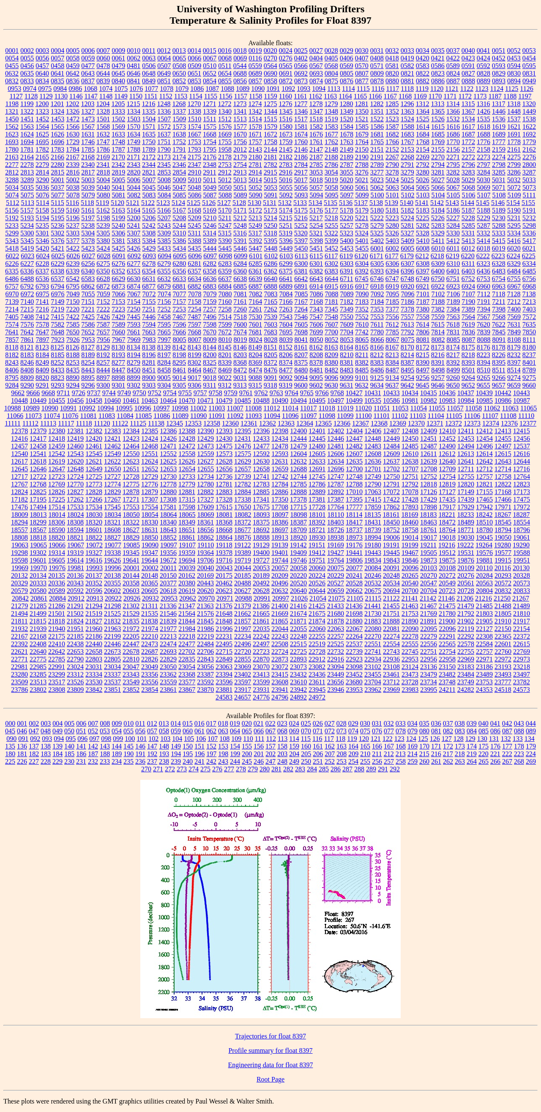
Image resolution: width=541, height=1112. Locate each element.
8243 (12, 362)
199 (235, 753)
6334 (529, 263)
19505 (428, 552)
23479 (428, 674)
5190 (514, 210)
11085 (143, 415)
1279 (331, 103)
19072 (94, 545)
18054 (150, 514)
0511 (224, 65)
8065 (362, 339)
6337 (42, 271)
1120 (436, 88)
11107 (490, 415)
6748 (407, 278)
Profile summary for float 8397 (270, 1050)
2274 (498, 157)
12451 (428, 438)
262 (448, 761)
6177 (392, 256)
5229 (483, 217)
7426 (103, 316)
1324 (57, 111)
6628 (103, 278)
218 (460, 753)
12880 (168, 491)
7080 (225, 294)
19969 (19, 567)
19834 (372, 560)
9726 (78, 392)
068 (282, 731)
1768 (422, 141)
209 (353, 753)
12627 (205, 461)
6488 (27, 278)
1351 (377, 111)
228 (46, 761)
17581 (168, 507)
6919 (392, 286)
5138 (376, 202)
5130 (254, 202)
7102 (438, 294)
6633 (179, 278)
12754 (447, 476)
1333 (118, 111)
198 (223, 753)
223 (519, 753)
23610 (298, 682)
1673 (285, 134)
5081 (119, 195)
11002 (198, 408)
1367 (468, 111)
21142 (428, 598)
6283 (225, 263)
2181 (270, 157)
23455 (372, 674)
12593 (279, 453)
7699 (316, 332)
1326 (72, 111)
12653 (168, 469)
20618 (168, 590)
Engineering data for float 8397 (270, 1064)
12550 (131, 453)
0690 (270, 73)
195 (188, 753)
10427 (354, 392)
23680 (354, 682)
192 (152, 753)
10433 (391, 392)
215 (424, 753)
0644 (103, 73)
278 (241, 769)
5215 (285, 217)
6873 (118, 286)
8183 (27, 354)
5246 (209, 225)
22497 (261, 644)
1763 (346, 141)
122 (388, 738)
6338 (57, 271)
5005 (118, 179)
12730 (168, 476)
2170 (118, 157)
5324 (362, 233)
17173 (521, 491)
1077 (151, 88)
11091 (216, 415)
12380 (56, 430)
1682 (392, 134)
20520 (298, 583)
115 (306, 738)
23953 (354, 689)
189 (117, 753)
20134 (38, 575)
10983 (447, 400)
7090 (362, 294)
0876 (346, 81)
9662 (18, 392)
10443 (521, 392)
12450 (410, 438)
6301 (316, 263)
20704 (428, 590)
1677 (331, 134)
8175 (468, 347)
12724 (75, 476)
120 (364, 738)
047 (34, 731)
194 (176, 753)
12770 (75, 484)
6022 (12, 256)
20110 (484, 567)
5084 (164, 195)
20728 (465, 590)
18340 (168, 522)
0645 (118, 73)
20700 (410, 590)
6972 (27, 294)
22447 (131, 644)
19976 (57, 567)
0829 (498, 73)
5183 (422, 210)
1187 (494, 96)
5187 (468, 210)
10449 (38, 400)
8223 (483, 354)
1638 (179, 134)
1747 (103, 141)
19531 (465, 552)
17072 (391, 491)
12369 (397, 423)
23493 (503, 674)
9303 (149, 385)
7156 (164, 301)
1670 (240, 134)
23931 (261, 689)
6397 (422, 271)
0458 (57, 65)
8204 (255, 354)
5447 (255, 248)
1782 (42, 149)
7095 (392, 294)
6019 (498, 248)
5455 (362, 248)
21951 (75, 628)
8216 (438, 354)
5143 (452, 202)
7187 (422, 301)
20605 (149, 590)
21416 (298, 605)
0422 (453, 58)
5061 (362, 187)
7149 (57, 301)
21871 (298, 621)
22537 (354, 644)
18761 (428, 529)
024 (294, 723)
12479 (298, 446)
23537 (112, 682)
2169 (103, 157)
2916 (285, 172)
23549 (131, 682)
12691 (317, 469)
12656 (224, 469)
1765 (377, 141)
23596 (224, 682)
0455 (12, 65)
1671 (255, 134)
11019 (345, 408)
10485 (242, 400)
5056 (301, 187)
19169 (335, 545)
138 (46, 746)
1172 (465, 96)
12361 (248, 423)
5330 (453, 233)
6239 (72, 263)
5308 (149, 233)
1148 (105, 96)
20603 (131, 590)
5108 (499, 195)
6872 (103, 286)
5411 (437, 240)
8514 (514, 370)
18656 (205, 529)
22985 (38, 666)
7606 (316, 324)
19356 (168, 552)
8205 (270, 354)
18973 (354, 537)
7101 (423, 294)
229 (57, 761)
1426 (483, 111)
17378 (298, 499)
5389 (209, 240)
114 (294, 738)
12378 (19, 430)
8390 (422, 362)
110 (248, 738)
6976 (58, 294)
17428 (410, 499)
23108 (391, 666)
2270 (438, 157)
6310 (453, 263)
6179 (407, 256)
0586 (438, 65)
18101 (317, 514)
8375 (301, 362)
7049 (73, 294)
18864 (224, 537)
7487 (194, 316)
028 (341, 723)
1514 (255, 119)
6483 (498, 271)
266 (495, 761)
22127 (484, 628)
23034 (112, 666)
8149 (255, 347)
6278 (149, 263)
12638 (410, 461)
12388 (186, 430)
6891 (301, 286)
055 (128, 731)
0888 (468, 81)
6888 (270, 286)
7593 (133, 324)
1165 (360, 96)
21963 (112, 628)
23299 (56, 674)
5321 (316, 233)
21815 (38, 621)
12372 (453, 423)
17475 (521, 499)
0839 (103, 81)
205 (306, 753)
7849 (514, 332)
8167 (392, 347)
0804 (331, 73)
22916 (335, 659)
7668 (194, 332)
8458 (164, 370)
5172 (255, 210)
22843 (205, 659)
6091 (119, 256)
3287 (529, 172)
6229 (57, 263)
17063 (372, 491)
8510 (483, 370)
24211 (447, 689)
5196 (72, 217)
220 (483, 753)
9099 (346, 377)
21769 (428, 613)
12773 (93, 484)
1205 (118, 103)
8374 (285, 362)
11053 (400, 408)
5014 (255, 179)
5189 (498, 210)
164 (353, 746)
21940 (56, 628)
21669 (279, 613)
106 (201, 738)
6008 (422, 248)
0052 (514, 50)
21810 (521, 613)
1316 (483, 103)
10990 (49, 408)
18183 (428, 514)
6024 (42, 256)
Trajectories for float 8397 (270, 1036)
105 (189, 738)
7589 (118, 324)
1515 (270, 119)
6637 (225, 278)
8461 (179, 370)
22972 (503, 659)
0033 (407, 50)
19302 (38, 552)
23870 (205, 689)
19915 (503, 560)
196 (199, 753)
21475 (447, 605)
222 (507, 753)
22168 (38, 636)
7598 (209, 324)
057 (152, 731)
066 (259, 731)
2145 (285, 149)
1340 (225, 111)
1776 (483, 141)
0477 (88, 65)
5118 (87, 202)
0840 (118, 81)
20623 (224, 590)
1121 (451, 88)
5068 (468, 187)
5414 (483, 240)
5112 (12, 202)
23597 (242, 682)
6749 (422, 278)
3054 (331, 172)
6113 (301, 256)
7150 (72, 301)
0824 (453, 73)
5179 (362, 210)
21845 (205, 621)
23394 (224, 674)
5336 (529, 233)
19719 (242, 560)
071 (318, 731)
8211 (361, 354)
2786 (331, 164)
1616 (453, 126)
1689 (498, 134)
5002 (72, 179)
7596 (179, 324)
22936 (391, 659)
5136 (345, 202)
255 (365, 761)
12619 (56, 461)
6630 (133, 278)
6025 (58, 256)
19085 (131, 545)
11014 (290, 408)
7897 (42, 339)
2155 (438, 149)
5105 (453, 195)
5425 (118, 248)
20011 (168, 567)
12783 (261, 484)
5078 (73, 195)
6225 (529, 256)
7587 (103, 324)
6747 (392, 278)
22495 (224, 644)
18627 (131, 529)
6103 (286, 256)
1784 (72, 149)
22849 (224, 659)
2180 (255, 157)
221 (495, 753)
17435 (447, 499)
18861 (186, 537)
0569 (346, 65)
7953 (88, 339)
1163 (330, 96)
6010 (438, 248)
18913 (279, 537)
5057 (316, 187)
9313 (240, 385)
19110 (205, 545)
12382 (93, 430)
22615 (521, 644)
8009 (210, 339)
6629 (118, 278)
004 (57, 723)
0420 (422, 58)
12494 (465, 446)
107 (213, 738)
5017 (301, 179)
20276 (465, 575)
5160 (72, 210)
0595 (529, 65)
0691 (285, 73)
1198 (12, 103)
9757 (200, 392)
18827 (112, 537)
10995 (124, 408)
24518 (503, 689)
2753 (225, 164)
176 (495, 746)
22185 (75, 636)
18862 (205, 537)
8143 (194, 347)
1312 (422, 103)
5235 (42, 225)
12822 (503, 484)
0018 (240, 50)
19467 (410, 552)
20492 (261, 583)
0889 (483, 81)
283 (300, 769)
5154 (513, 202)
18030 (94, 514)
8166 (377, 347)
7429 (118, 316)
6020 (514, 248)
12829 (112, 491)
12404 (354, 430)
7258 (225, 309)
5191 (529, 210)
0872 (285, 81)
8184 (42, 354)
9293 (57, 385)
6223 (498, 256)
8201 (225, 354)
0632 (12, 73)
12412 (484, 430)
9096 (331, 377)
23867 (186, 689)
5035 (27, 187)
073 (341, 731)
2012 (240, 149)
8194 (133, 354)
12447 (354, 438)
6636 (209, 278)
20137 (93, 575)
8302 (194, 362)
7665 (164, 332)
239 (176, 761)
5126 (209, 202)
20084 (372, 567)
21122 (391, 598)
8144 (209, 347)
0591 (468, 65)
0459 (72, 65)
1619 (498, 126)
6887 (255, 286)
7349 (346, 309)
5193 (27, 217)
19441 (354, 552)
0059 (88, 58)
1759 (285, 141)
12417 (38, 438)
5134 (315, 202)
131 (494, 738)
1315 (468, 103)
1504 (149, 119)
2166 (57, 157)
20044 (242, 567)
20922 (113, 598)
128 (459, 738)
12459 (56, 446)
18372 (242, 522)
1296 (407, 103)
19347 (149, 552)
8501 (468, 370)
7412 (42, 316)
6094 (164, 256)
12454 (484, 438)
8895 (88, 377)
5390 (225, 240)
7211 (498, 301)
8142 (179, 347)
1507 (164, 119)
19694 (186, 560)
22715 (224, 651)
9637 (392, 385)
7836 (468, 332)
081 (436, 731)
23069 (242, 666)
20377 (168, 583)
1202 (72, 103)
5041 (118, 187)
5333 (498, 233)
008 (105, 723)
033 (401, 723)
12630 (261, 461)
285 (324, 769)
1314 (452, 103)
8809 (27, 377)
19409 (298, 552)
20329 (19, 583)
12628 (224, 461)
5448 (270, 248)
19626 (112, 560)
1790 (164, 149)
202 (270, 753)
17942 (484, 507)
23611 (317, 682)
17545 (112, 507)
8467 (209, 370)
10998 (180, 408)
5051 (240, 187)
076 (377, 731)
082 (448, 731)
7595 (164, 324)
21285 (38, 605)
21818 (56, 621)
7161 (240, 301)
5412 (453, 240)
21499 (38, 613)
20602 (112, 590)
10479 (224, 400)
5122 (148, 202)
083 (460, 731)
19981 (75, 567)
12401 (317, 430)
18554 (521, 522)
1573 (179, 126)
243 (223, 761)
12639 (428, 461)
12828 (93, 491)
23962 (372, 689)
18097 (280, 514)
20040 (205, 567)
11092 (235, 415)
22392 (19, 644)
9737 (94, 392)
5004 (103, 179)
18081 (224, 514)
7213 (529, 301)
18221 (446, 514)
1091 (273, 88)
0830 (514, 73)
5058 (331, 187)
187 (93, 753)
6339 (72, 271)
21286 (56, 605)
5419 (27, 248)
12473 (205, 446)
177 (507, 746)
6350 (103, 271)
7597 (194, 324)
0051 (498, 50)
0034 (422, 50)
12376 (509, 423)
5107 (484, 195)
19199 (410, 545)
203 (282, 753)
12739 (242, 476)
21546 (168, 613)
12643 (503, 461)
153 (223, 746)
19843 (391, 560)
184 (57, 753)
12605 (317, 453)
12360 (230, 423)
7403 (529, 309)
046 (22, 731)
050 (69, 731)
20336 (56, 583)
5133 (300, 202)
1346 (301, 111)
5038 (72, 187)
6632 (164, 278)
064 (235, 731)
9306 (194, 385)
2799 (514, 164)
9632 (362, 385)
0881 (407, 81)
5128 (239, 202)
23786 (19, 689)
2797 (483, 164)
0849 (149, 81)
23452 (354, 674)
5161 (88, 210)
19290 (521, 545)
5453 (346, 248)
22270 (372, 636)
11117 (66, 423)
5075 (27, 195)
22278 (410, 636)
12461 (93, 446)
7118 (498, 294)
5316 (240, 233)
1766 (392, 141)
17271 (131, 499)
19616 (93, 560)
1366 (453, 111)
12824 (19, 491)
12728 (131, 476)
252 (330, 761)
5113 (27, 202)
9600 (301, 385)
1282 (376, 103)
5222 (377, 217)
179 (531, 746)
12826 (56, 491)
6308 (422, 263)
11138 (156, 423)
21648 (224, 613)
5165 (149, 210)
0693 (316, 73)
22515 (298, 644)
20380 (186, 583)
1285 (392, 103)
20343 (75, 583)
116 (317, 738)
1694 (27, 141)
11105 (454, 415)
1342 (255, 111)
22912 (317, 659)
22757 (484, 651)
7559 (438, 316)
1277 (300, 103)
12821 (484, 484)
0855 (225, 81)
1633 (118, 134)
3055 (346, 172)
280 (265, 769)
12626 (186, 461)
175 (483, 746)
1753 (194, 141)
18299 (38, 522)
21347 (186, 605)
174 (472, 746)
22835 (186, 659)
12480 (317, 446)
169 (412, 746)
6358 (209, 271)
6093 (149, 256)
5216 (301, 217)
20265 (410, 575)
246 (259, 761)
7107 (468, 294)
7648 (57, 332)
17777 (354, 507)
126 (435, 738)
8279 (133, 362)
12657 (242, 469)
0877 (362, 81)
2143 (255, 149)
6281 (194, 263)
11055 (437, 408)
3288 (12, 179)
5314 (209, 233)
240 (188, 761)
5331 (468, 233)
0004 (57, 50)
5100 (377, 195)
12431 (242, 438)
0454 (529, 58)
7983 (149, 339)
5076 (42, 195)
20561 (465, 583)
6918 (377, 286)
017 (211, 723)
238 (164, 761)
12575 (242, 453)
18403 (335, 522)
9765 (307, 392)
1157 (240, 96)
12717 (19, 476)
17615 (224, 507)
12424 (149, 438)
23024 (75, 666)
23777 (503, 682)
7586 (88, 324)
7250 (133, 309)
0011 (148, 50)
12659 (279, 469)
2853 (164, 172)
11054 (418, 408)
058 (164, 731)
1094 (318, 88)
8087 (468, 339)
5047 (179, 187)
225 (10, 761)
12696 (335, 469)
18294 (19, 522)
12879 (149, 491)
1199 (26, 103)
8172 (422, 347)
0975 (45, 88)
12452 (447, 438)
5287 (483, 225)
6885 (240, 286)
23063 (224, 666)
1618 (483, 126)
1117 (392, 88)
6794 (57, 286)
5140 (406, 202)
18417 (354, 522)
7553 (377, 316)
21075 (336, 598)
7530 (255, 316)
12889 (317, 491)
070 (306, 731)
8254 (88, 362)
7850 (529, 332)
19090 (150, 545)
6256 (88, 263)
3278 (392, 172)
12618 (38, 461)
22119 (465, 628)
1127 (15, 96)
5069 (483, 187)
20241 (354, 575)
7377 (392, 309)
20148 (149, 575)
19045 (484, 537)
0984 (60, 88)
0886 (438, 81)
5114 (42, 202)
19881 (484, 560)
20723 (447, 590)
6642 (301, 278)
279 (253, 769)
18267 (502, 514)
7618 (453, 324)
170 (424, 746)
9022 (225, 377)
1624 (27, 134)
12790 (372, 484)
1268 (179, 103)
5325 (377, 233)
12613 (465, 453)
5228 (468, 217)
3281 (438, 172)
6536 (42, 278)
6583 (88, 278)
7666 (179, 332)
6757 (12, 286)
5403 (392, 240)
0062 (133, 58)
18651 (186, 529)
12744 (298, 476)
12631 (279, 461)
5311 (194, 233)
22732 (335, 651)
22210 (149, 636)
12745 (317, 476)
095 (71, 738)
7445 (133, 316)
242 (211, 761)
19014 (410, 537)
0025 (301, 50)
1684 (422, 134)
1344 (270, 111)
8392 (453, 362)
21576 (205, 613)
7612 (392, 324)
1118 (407, 88)
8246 (27, 362)
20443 (205, 583)
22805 (112, 659)
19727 (261, 560)
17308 (168, 499)
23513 (38, 682)
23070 (261, 666)
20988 (243, 598)
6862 (88, 286)
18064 (168, 514)
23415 (279, 674)
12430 (224, 438)
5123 (163, 202)
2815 (57, 172)
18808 (19, 537)
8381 (346, 362)
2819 (118, 172)
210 (365, 753)
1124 (496, 88)
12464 (131, 446)
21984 (186, 628)
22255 (317, 636)
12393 (224, 430)
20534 (391, 583)
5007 (149, 179)
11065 (528, 408)
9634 (377, 385)
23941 (279, 689)
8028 (271, 339)
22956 (428, 659)
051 (81, 731)
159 (294, 746)
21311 (149, 605)
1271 (209, 103)
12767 (19, 484)
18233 (465, 514)
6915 (331, 286)
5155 (528, 202)
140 (69, 746)
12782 (242, 484)
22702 (186, 651)
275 (205, 769)
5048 (194, 187)
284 (312, 769)
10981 (410, 400)
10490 (279, 400)
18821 (75, 537)
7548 (331, 316)
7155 (149, 301)
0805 (346, 73)
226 (22, 761)
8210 (346, 354)
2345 (164, 164)
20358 (131, 583)
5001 (57, 179)
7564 (468, 316)
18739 (372, 529)
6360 (240, 271)
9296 (88, 385)
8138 (149, 347)
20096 (410, 567)
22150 (503, 628)
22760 (503, 651)
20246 (372, 575)
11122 (120, 423)
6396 (407, 271)
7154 (133, 301)
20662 (354, 590)
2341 (103, 164)
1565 (57, 126)
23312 (75, 674)
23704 (372, 682)
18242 (483, 514)
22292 (465, 636)
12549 (112, 453)
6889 (285, 286)
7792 (407, 332)
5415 (498, 240)
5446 (240, 248)
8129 (103, 347)
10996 (142, 408)
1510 (194, 119)
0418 (392, 58)
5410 (422, 240)
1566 (72, 126)
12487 (428, 446)
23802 (38, 689)
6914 (316, 286)
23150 (447, 666)
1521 (362, 119)
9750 (139, 392)
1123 (481, 88)
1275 (270, 103)
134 (530, 738)
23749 (465, 682)
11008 (253, 408)
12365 (323, 423)
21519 (93, 613)
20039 (186, 567)
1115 (363, 88)
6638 (240, 278)
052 (93, 731)
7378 (407, 309)
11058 (473, 408)
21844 (186, 621)
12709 (447, 469)
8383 (377, 362)
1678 (346, 134)
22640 (38, 651)
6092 (134, 256)
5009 (179, 179)
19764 (335, 560)
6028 (103, 256)
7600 (240, 324)
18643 (168, 529)
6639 (255, 278)
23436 (317, 674)
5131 (269, 202)
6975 (42, 294)
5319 (285, 233)
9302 (133, 385)
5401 (362, 240)
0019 (255, 50)
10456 (75, 400)
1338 (194, 111)
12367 (360, 423)
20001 (131, 567)
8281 (149, 362)
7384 (453, 309)
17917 (447, 507)
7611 (376, 324)
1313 (437, 103)
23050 (168, 666)
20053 (261, 567)
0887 (453, 81)
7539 (270, 316)
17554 (149, 507)
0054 (12, 58)
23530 (93, 682)
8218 (468, 354)
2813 (27, 172)
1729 (72, 141)
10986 (503, 400)
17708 (279, 507)
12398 (279, 430)
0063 (149, 58)
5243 (164, 225)
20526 (317, 583)
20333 (38, 583)
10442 (503, 392)
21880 (354, 621)
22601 (503, 644)
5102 (408, 195)
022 (270, 723)
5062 (377, 187)
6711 (346, 278)
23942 (298, 689)
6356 (179, 271)
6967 (514, 286)
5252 (301, 225)
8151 (270, 347)
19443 (372, 552)
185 (69, 753)
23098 (354, 666)
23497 (521, 674)
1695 (42, 141)
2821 (149, 172)
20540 (410, 583)
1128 (31, 96)
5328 (422, 233)
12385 (149, 430)
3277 (377, 172)
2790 (392, 164)
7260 (240, 309)
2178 (225, 157)
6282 (209, 263)
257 (389, 761)
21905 (484, 621)
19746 (298, 560)
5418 (12, 248)
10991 (68, 408)
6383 (331, 271)
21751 (391, 613)
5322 (331, 233)
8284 (164, 362)
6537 (57, 278)
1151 (150, 96)
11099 (345, 415)
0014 (194, 50)
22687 (149, 651)
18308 (75, 522)
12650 (112, 469)
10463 (149, 400)
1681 (377, 134)
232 (93, 761)
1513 (240, 119)
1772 (468, 141)
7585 (72, 324)
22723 (261, 651)
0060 (103, 58)
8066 (377, 339)
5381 (118, 240)
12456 (521, 438)
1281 (361, 103)
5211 (224, 217)
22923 (354, 659)
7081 (240, 294)
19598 (19, 560)
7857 (12, 339)
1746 (88, 141)
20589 (56, 590)
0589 (453, 65)
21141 (410, 598)
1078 (166, 88)
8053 (347, 339)
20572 (503, 583)
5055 (285, 187)
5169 (209, 210)
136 (22, 746)
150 (188, 746)
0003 (42, 50)
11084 (125, 415)
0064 (164, 58)
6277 (133, 263)
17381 (317, 499)
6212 (422, 256)
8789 (529, 370)
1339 (209, 111)
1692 (529, 134)
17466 (503, 499)
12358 (211, 423)
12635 (354, 461)
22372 (521, 636)
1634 (133, 134)
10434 (410, 392)
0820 (392, 73)
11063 (510, 408)
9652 (468, 385)
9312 (225, 385)
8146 (240, 347)
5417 (529, 240)
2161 (514, 149)
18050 (131, 514)
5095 (332, 195)
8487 (392, 370)
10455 (56, 400)
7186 (407, 301)
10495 (317, 400)
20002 (150, 567)
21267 (520, 598)
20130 (521, 567)
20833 (521, 590)
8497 (422, 370)
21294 (93, 605)
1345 (285, 111)
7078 (195, 294)
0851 (164, 81)
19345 (131, 552)
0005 (72, 50)
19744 (279, 560)
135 (10, 746)
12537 (521, 446)
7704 (346, 332)
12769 (56, 484)
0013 (179, 50)
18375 (261, 522)
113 (282, 738)
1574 (194, 126)
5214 (270, 217)
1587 (392, 126)
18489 (465, 522)
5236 (57, 225)
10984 (465, 400)
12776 (149, 484)
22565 (447, 644)
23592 (205, 682)
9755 (185, 392)
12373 (472, 423)
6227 (27, 263)
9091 (270, 377)
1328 (103, 111)
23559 (168, 682)
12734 (205, 476)
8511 (498, 370)
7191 (483, 301)
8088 (484, 339)
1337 (179, 111)
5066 (438, 187)
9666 (33, 392)
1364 (422, 111)
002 (34, 723)
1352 (392, 111)
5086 (195, 195)
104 (177, 738)
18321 (112, 522)
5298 (529, 225)
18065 (187, 514)
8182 (12, 354)
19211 (428, 545)
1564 (42, 126)
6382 (316, 271)
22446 (112, 644)
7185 (392, 301)
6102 (271, 256)
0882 (422, 81)
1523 (392, 119)
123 (399, 738)
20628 (261, 590)
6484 (514, 271)
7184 (377, 301)
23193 (503, 666)
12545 (93, 453)
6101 (255, 256)
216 (436, 753)
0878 (377, 81)
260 (424, 761)
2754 (240, 164)
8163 (331, 347)
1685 (438, 134)
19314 (56, 552)
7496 (209, 316)
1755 (225, 141)
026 (318, 723)
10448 (19, 400)
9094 (301, 377)
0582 (407, 65)
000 (10, 723)
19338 (112, 552)
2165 (42, 157)
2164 (27, 157)
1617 (468, 126)
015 (188, 723)
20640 (298, 590)
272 (170, 769)
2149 (346, 149)
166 (377, 746)
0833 (27, 81)
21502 (75, 613)
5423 (88, 248)
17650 (242, 507)
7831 (453, 332)
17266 (93, 499)
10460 (112, 400)
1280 (346, 103)
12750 (391, 476)
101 (142, 738)
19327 (93, 552)
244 (235, 761)
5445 (225, 248)
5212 (240, 217)
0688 (240, 73)
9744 (109, 392)
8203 (240, 354)
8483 (346, 370)
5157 (27, 210)
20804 (484, 590)
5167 (179, 210)
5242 (149, 225)
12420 (93, 438)
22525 (335, 644)
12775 (131, 484)
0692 (301, 73)
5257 (346, 225)
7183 (362, 301)
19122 (242, 545)
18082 (243, 514)
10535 (372, 400)
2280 (57, 164)
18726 (335, 529)
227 (34, 761)
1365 (438, 111)
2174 (179, 157)
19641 (131, 560)
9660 (529, 385)
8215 (422, 354)
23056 (205, 666)
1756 (240, 141)
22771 (19, 659)
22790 (75, 659)
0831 (529, 73)
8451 (149, 370)
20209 (279, 575)
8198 (179, 354)
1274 (255, 103)
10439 (484, 392)
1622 (529, 126)
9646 (438, 385)
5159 (57, 210)
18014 (57, 514)
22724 (279, 651)
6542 (72, 278)
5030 (483, 179)
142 (93, 746)
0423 (468, 58)
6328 (498, 263)
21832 (112, 621)
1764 (362, 141)
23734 (428, 682)
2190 (362, 157)
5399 (331, 240)
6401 (453, 271)
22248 (298, 636)
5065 (422, 187)
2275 (514, 157)
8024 (255, 339)
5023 (377, 179)
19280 (502, 545)
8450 (133, 370)
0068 (225, 58)
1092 (288, 88)
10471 (205, 400)
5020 (346, 179)
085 (483, 731)
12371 (434, 423)
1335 (149, 111)
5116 (72, 202)
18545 (503, 522)
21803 (484, 613)
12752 (428, 476)
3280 (422, 172)
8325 (209, 362)
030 (365, 723)
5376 (57, 240)
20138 (112, 575)
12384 (131, 430)
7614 (422, 324)
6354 (149, 271)
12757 (484, 476)
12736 (224, 476)
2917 (301, 172)
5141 (422, 202)
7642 (27, 332)
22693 (168, 651)
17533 (75, 507)
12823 (521, 484)
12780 (205, 484)
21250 (502, 598)
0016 (225, 50)
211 (377, 753)
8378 (316, 362)
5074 (12, 195)
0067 (209, 58)
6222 (483, 256)
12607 (354, 453)
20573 (521, 583)
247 (270, 761)
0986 (75, 88)
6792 (27, 286)
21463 (410, 605)
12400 (298, 430)
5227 (453, 217)
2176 (209, 157)
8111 (529, 339)
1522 (377, 119)
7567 (483, 316)
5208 (179, 217)
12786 (317, 484)
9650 (453, 385)
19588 (521, 552)
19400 (261, 552)
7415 (57, 316)
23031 (93, 666)
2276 (529, 157)
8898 (118, 377)
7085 (301, 294)
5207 (164, 217)
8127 (88, 347)
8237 (529, 354)
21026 (299, 598)
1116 (378, 88)
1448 (514, 111)
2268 (407, 157)
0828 (483, 73)
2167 (72, 157)
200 (247, 753)
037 (448, 723)
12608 (372, 453)
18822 (93, 537)
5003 (88, 179)
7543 (285, 316)
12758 (503, 476)
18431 (372, 522)
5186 (453, 210)
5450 (301, 248)
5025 (407, 179)
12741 (261, 476)
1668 (209, 134)
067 (270, 731)
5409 (407, 240)
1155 (210, 96)
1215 (133, 103)
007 (93, 723)
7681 (255, 332)
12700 (354, 469)
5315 (225, 233)
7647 (42, 332)
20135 (56, 575)
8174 (453, 347)
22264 (354, 636)
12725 (93, 476)
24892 (298, 697)
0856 (240, 81)
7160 (225, 301)
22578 (465, 644)
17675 (261, 507)
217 (448, 753)
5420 (42, 248)
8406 (12, 370)
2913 (240, 172)
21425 (317, 605)
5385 (164, 240)
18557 (19, 529)
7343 (316, 309)
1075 (121, 88)
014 (176, 723)
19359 (186, 552)
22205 (131, 636)
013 (164, 723)
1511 (209, 119)
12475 (224, 446)
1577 (240, 126)
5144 (467, 202)
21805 (503, 613)
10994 (105, 408)
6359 (225, 271)
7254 (194, 309)
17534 (93, 507)
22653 (75, 651)
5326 (392, 233)
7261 (255, 309)
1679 (362, 134)
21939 (38, 628)
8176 (483, 347)
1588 (407, 126)
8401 (529, 362)
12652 (149, 469)
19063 (19, 545)
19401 (279, 552)
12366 (341, 423)
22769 (521, 651)
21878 (335, 621)
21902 (465, 621)
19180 (372, 545)
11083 (106, 415)
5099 (362, 195)
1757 (255, 141)
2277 (12, 164)
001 (22, 723)
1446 (498, 111)
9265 (483, 377)
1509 (179, 119)
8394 (483, 362)
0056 (42, 58)
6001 (377, 248)
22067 (354, 628)
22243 (279, 636)
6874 (133, 286)
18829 (131, 537)
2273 (483, 157)
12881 (186, 491)
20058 (298, 567)
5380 (103, 240)
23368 (186, 674)
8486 (377, 370)
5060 (346, 187)
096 (82, 738)
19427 (335, 552)
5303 (72, 233)
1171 (449, 96)
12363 (286, 423)
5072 (514, 187)
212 (389, 753)
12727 (112, 476)
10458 (93, 400)
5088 (225, 195)
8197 (164, 354)
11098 (327, 415)
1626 (57, 134)
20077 (354, 567)
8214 (407, 354)
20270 (428, 575)
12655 (205, 469)
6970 (12, 294)
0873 (301, 81)
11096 (290, 415)
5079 (88, 195)
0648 (149, 73)
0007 (103, 50)
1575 (209, 126)
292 (395, 769)
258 (401, 761)
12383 (112, 430)
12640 (447, 461)
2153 (407, 149)
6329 (514, 263)
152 (211, 746)
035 (424, 723)
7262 (270, 309)
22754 (447, 651)
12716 (521, 469)
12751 (410, 476)
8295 (179, 362)
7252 (164, 309)
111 (260, 738)
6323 (483, 263)
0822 (422, 73)
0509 (194, 65)
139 (57, 746)
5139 (391, 202)
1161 (300, 96)
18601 (93, 529)
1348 (331, 111)
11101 (381, 415)
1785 (88, 149)
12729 (149, 476)
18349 (186, 522)
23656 (335, 682)
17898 (428, 507)
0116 (255, 58)
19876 (465, 560)
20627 (242, 590)
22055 (298, 628)
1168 (405, 96)
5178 (346, 210)
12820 (465, 484)
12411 (465, 430)
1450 (12, 119)
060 (188, 731)
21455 (391, 605)
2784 (301, 164)
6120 (361, 256)
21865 (279, 621)
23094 (335, 666)
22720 (242, 651)
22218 (186, 636)
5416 (514, 240)
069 (294, 731)
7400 (514, 309)
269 (531, 761)
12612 (447, 453)
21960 (93, 628)
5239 (103, 225)
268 (519, 761)
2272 (468, 157)
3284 (483, 172)
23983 (410, 689)
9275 (529, 377)
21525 (112, 613)
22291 (447, 636)
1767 (407, 141)
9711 (63, 392)
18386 (279, 522)
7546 (301, 316)
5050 (225, 187)
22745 (410, 651)
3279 (407, 172)
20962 (187, 598)
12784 (279, 484)
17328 (224, 499)
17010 (354, 491)
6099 (240, 256)
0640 (42, 73)
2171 (133, 157)
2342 (118, 164)
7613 (407, 324)
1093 (303, 88)
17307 (149, 499)
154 (235, 746)
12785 (298, 484)
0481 (133, 65)
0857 (255, 81)
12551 (149, 453)
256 (377, 761)
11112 (30, 423)
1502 (118, 119)
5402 (377, 240)
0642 (72, 73)
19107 (187, 545)
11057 (455, 408)
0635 (27, 73)
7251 (149, 309)
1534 (468, 119)
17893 (410, 507)
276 (217, 769)
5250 (270, 225)
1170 (435, 96)
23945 (317, 689)
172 (448, 746)
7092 (377, 294)
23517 (56, 682)
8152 (285, 347)
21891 (428, 621)
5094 (316, 195)
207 (330, 753)
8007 (195, 339)
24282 (465, 689)
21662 (242, 613)
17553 (131, 507)
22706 (205, 651)
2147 (316, 149)
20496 (279, 583)
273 (182, 769)
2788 (362, 164)
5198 (103, 217)
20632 (279, 590)
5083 (149, 195)
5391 (240, 240)
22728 (317, 651)
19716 (224, 560)
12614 (484, 453)
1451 (27, 119)
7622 (498, 324)
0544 (240, 65)
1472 (72, 119)
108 (224, 738)
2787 (346, 164)
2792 (422, 164)
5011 (209, 179)
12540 (19, 453)
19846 (410, 560)
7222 (103, 309)
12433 (261, 438)
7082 (255, 294)
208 (341, 753)
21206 (464, 598)
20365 (149, 583)
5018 (316, 179)
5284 (453, 225)
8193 (118, 354)
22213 (168, 636)
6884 (225, 286)
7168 (316, 301)
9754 (170, 392)
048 (46, 731)
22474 (168, 644)
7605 (301, 324)
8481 (316, 370)
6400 (438, 271)
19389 (242, 552)
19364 (205, 552)
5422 (72, 248)
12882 (205, 491)
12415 (521, 430)
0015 (209, 50)
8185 (57, 354)
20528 (354, 583)
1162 (315, 96)
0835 (57, 81)
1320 (529, 103)
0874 (316, 81)
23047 (131, 666)
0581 (392, 65)
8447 (118, 370)
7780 (377, 332)
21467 (428, 605)
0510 (209, 65)
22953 (410, 659)
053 (105, 731)
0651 (194, 73)
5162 (103, 210)
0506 (149, 65)
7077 (179, 294)
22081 (391, 628)
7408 (27, 316)
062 (211, 731)
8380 (331, 362)
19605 (56, 560)
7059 (103, 294)
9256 (422, 377)
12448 (372, 438)
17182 (19, 499)
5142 (437, 202)
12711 (465, 469)
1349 (346, 111)
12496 (484, 446)
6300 (301, 263)
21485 (484, 605)
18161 (391, 514)
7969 (134, 339)
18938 (335, 537)
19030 (465, 537)
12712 (484, 469)
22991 (56, 666)
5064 (407, 187)
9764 (291, 392)
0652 (209, 73)
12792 (410, 484)
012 (152, 723)
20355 (112, 583)
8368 (240, 362)
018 (223, 723)
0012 (164, 50)
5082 (134, 195)
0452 (498, 58)
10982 (428, 400)
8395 (498, 362)
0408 (377, 58)
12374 (490, 423)
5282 (422, 225)
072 (330, 731)
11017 (308, 408)
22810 (131, 659)
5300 (27, 233)
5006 (133, 179)
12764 (521, 476)
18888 (261, 537)
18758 (410, 529)
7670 (209, 332)
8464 (194, 370)
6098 (225, 256)
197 (211, 753)
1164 (345, 96)
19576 (484, 552)
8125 (57, 347)
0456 (27, 65)
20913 (94, 598)
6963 (498, 286)
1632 (103, 134)
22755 (465, 651)
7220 (72, 309)
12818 (428, 484)
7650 (72, 332)
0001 (12, 50)
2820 (133, 172)
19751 (317, 560)
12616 (521, 453)
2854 (179, 172)
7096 (408, 294)
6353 (133, 271)
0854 (209, 81)
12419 (75, 438)
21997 (242, 628)
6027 (88, 256)
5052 (255, 187)
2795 (453, 164)
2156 (453, 149)
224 (531, 753)
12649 (93, 469)
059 (176, 731)
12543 (75, 453)
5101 (392, 195)
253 (341, 761)
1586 (377, 126)
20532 (372, 583)
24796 (279, 697)
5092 (286, 195)
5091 (271, 195)
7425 (88, 316)
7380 (422, 309)
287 (347, 769)
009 (117, 723)
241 (199, 761)
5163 (118, 210)
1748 (118, 141)
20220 (298, 575)
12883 (224, 491)
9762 (261, 392)
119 (352, 738)
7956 (103, 339)
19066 (57, 545)
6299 (285, 263)
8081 (423, 339)
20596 (93, 590)
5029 (468, 179)
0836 (72, 81)
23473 (410, 674)
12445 (317, 438)
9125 (377, 377)
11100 (363, 415)
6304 (362, 263)
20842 (20, 598)
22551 (372, 644)
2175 (194, 157)
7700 (331, 332)
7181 (331, 301)
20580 (38, 590)
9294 (72, 385)
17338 (242, 499)
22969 (465, 659)
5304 (88, 233)
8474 (255, 370)
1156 (225, 96)
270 (146, 769)
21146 (446, 598)
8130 (118, 347)
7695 (285, 332)
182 (34, 753)
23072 (279, 666)
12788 (354, 484)
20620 (205, 590)
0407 (362, 58)
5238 (88, 225)
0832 (12, 81)
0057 (57, 58)
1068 (90, 88)
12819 (447, 484)
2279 (42, 164)
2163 (12, 157)
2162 (529, 149)
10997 (161, 408)
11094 (272, 415)
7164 (255, 301)
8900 (149, 377)
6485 (529, 271)
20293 (503, 575)
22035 (261, 628)
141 (81, 746)
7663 (149, 332)
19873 (428, 560)
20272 (447, 575)
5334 (514, 233)
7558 (422, 316)
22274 (391, 636)
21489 (521, 605)
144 (117, 746)
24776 (261, 697)
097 (94, 738)
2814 (42, 172)
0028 (331, 50)
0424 (483, 58)
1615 (438, 126)
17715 (298, 507)
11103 (418, 415)
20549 (447, 583)
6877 (149, 286)
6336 (27, 271)
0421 (438, 58)
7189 (453, 301)
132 (506, 738)
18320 (93, 522)
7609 (346, 324)
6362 (270, 271)
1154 (195, 96)
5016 (285, 179)
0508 (179, 65)
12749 (372, 476)
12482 (354, 446)
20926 (131, 598)
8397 (514, 362)
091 (23, 738)
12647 (56, 469)
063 (223, 731)
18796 (521, 529)
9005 (164, 377)
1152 (165, 96)
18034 (112, 514)
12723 (56, 476)
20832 (503, 590)
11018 (326, 408)
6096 (195, 256)
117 (329, 738)
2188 (331, 157)
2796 (468, 164)
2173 (164, 157)
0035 (438, 50)
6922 (438, 286)
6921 (422, 286)
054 (117, 731)
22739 (354, 651)
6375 (285, 271)
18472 (447, 522)
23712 (391, 682)
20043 (224, 567)
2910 (194, 172)
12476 (242, 446)
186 (81, 753)
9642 (407, 385)
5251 (285, 225)
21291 (75, 605)
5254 (316, 225)
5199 (118, 217)
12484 (391, 446)
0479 (118, 65)
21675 (317, 613)
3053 (316, 172)
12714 (503, 469)
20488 (242, 583)
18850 (149, 537)
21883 (372, 621)
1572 (164, 126)
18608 (112, 529)
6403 (468, 271)
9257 (438, 377)
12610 (410, 453)
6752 (468, 278)
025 (306, 723)
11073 (33, 415)
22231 (224, 636)
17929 (465, 507)
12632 (298, 461)
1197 (524, 96)
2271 (453, 157)
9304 (164, 385)
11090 (198, 415)
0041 (483, 50)
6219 (452, 256)
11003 (216, 408)
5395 (270, 240)
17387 (335, 499)
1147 (90, 96)
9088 (255, 377)
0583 (422, 65)
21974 (149, 628)
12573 (224, 453)
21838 (149, 621)
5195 (57, 217)
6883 (209, 286)
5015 (270, 179)
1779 (529, 141)
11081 (88, 415)
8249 (42, 362)
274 (194, 769)
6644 (331, 278)
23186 (484, 666)
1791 (179, 149)
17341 (261, 499)
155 (247, 746)
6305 (377, 263)
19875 (447, 560)
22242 (261, 636)
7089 (347, 294)
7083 (271, 294)
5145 (482, 202)
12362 (267, 423)
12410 (447, 430)
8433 (57, 370)
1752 (179, 141)
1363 (407, 111)
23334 (93, 674)
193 (164, 753)
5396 (285, 240)
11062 (492, 408)
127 (447, 738)
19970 (38, 567)
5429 (149, 248)
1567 (88, 126)
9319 (285, 385)
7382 (438, 309)
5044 (133, 187)
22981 (19, 666)
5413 (468, 240)
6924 (468, 286)
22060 (317, 628)
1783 (57, 149)
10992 (87, 408)
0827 (468, 73)
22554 (391, 644)
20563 (484, 583)
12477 (261, 446)
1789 (149, 149)
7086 (316, 294)
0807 (362, 73)
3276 (362, 172)
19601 (38, 560)
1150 (135, 96)
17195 (38, 499)
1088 (227, 88)
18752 (391, 529)
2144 (270, 149)
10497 (335, 400)
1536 (498, 119)
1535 (483, 119)
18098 (298, 514)
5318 (270, 233)
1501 (103, 119)
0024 (285, 50)
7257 (209, 309)
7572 (529, 316)
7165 (270, 301)
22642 (56, 651)
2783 (285, 164)
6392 (362, 271)
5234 (27, 225)
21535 (149, 613)
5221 (362, 217)
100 (130, 738)
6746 (377, 278)
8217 (453, 354)
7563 (453, 316)
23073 (298, 666)
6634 (194, 278)
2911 (209, 172)
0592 (483, 65)
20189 (261, 575)
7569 (514, 316)
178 (519, 746)
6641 (285, 278)
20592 (75, 590)
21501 (56, 613)
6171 (376, 256)
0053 (529, 50)
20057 (279, 567)
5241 (133, 225)
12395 (242, 430)
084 (472, 731)
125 (423, 738)
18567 (38, 529)
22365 (503, 636)
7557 (407, 316)
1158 (255, 96)
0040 (468, 50)
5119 (102, 202)
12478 (279, 446)
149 (176, 746)
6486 (12, 278)
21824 (75, 621)
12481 (335, 446)
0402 (301, 58)
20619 (186, 590)
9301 (118, 385)
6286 (270, 263)
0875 (331, 81)
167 (389, 746)
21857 (242, 621)
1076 (136, 88)
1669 (225, 134)
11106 (472, 415)
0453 (514, 58)
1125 (511, 88)
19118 (224, 545)
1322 (27, 111)
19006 (391, 537)
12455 (503, 438)
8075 (408, 339)
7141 (42, 301)
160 (306, 746)
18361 (205, 522)
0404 (316, 58)
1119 (422, 88)
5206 (149, 217)
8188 (72, 354)
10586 (391, 400)
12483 (372, 446)
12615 (503, 453)
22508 (279, 644)
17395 (354, 499)
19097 (168, 545)
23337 (112, 674)
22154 (521, 628)
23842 (93, 689)
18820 (56, 537)
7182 (346, 301)
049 (57, 731)
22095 (428, 628)
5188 (483, 210)
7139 (12, 301)
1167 (390, 96)
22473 (149, 644)
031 (377, 723)
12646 (38, 469)
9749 (124, 392)
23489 (484, 674)
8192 (103, 354)
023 (282, 723)
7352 (362, 309)
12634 (335, 461)
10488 (261, 400)
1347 (316, 111)
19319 (75, 552)
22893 (298, 659)
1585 (362, 126)
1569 (118, 126)
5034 (12, 187)
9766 (322, 392)
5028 (453, 179)
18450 (391, 522)
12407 (391, 430)
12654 (186, 469)
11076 (70, 415)
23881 (224, 689)
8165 (362, 347)
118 (340, 738)
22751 (428, 651)
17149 (465, 491)
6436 (483, 271)
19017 (428, 537)
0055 (27, 58)
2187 (316, 157)
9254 (407, 377)
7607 (331, 324)
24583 (224, 697)
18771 (465, 529)
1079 (182, 88)
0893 (498, 81)
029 (353, 723)
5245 (194, 225)
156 (259, 746)
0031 (377, 50)
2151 (377, 149)
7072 (149, 294)
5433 (164, 248)
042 (507, 723)
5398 (316, 240)
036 (436, 723)
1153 (180, 96)
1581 (301, 126)
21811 (19, 621)
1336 (164, 111)
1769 (438, 141)
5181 (392, 210)
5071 (498, 187)
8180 (529, 347)
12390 (205, 430)
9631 (346, 385)
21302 (131, 605)
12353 (193, 423)
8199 (194, 354)
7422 (72, 316)
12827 (75, 491)
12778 (168, 484)
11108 (508, 415)
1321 (12, 111)
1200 (42, 103)
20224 (317, 575)
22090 (410, 628)
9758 (215, 392)
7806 (422, 332)
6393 (377, 271)
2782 (270, 164)
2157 (468, 149)
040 (483, 723)
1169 (419, 96)
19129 (261, 545)
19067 (75, 545)
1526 (438, 119)
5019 (331, 179)
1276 (285, 103)
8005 (179, 339)
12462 (112, 446)
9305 (179, 385)
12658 (261, 469)
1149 (120, 96)
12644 (521, 461)
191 (140, 753)
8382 (362, 362)
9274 (514, 377)
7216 (42, 309)
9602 (316, 385)
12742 (279, 476)
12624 (149, 461)
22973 (521, 659)
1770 (453, 141)
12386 (168, 430)
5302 (57, 233)
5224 (407, 217)
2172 (149, 157)
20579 (19, 590)
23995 (428, 689)
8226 (498, 354)
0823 (438, 73)
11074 (52, 415)
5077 (58, 195)
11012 (271, 408)
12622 (112, 461)
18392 (317, 522)
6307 (407, 263)
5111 (529, 195)
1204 (102, 103)
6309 (438, 263)
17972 (521, 507)
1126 (526, 88)
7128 (513, 294)
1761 (316, 141)
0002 (27, 50)
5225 (422, 217)
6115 (316, 256)
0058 (72, 58)
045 (10, 731)
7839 (483, 332)
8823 (57, 377)
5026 (422, 179)
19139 (279, 545)
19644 (149, 560)
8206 (285, 354)
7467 (179, 316)
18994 (372, 537)
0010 (133, 50)
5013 (240, 179)
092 (35, 738)
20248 (391, 575)
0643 (88, 73)
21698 (354, 613)
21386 (261, 605)
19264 (483, 545)
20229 (335, 575)
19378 (224, 552)
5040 (103, 187)
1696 (57, 141)
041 (495, 723)
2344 (149, 164)
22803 (93, 659)
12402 (335, 430)
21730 (372, 613)
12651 (131, 469)
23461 (391, 674)
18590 (56, 529)
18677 (242, 529)
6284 (240, 263)
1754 (209, 141)
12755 (465, 476)
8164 (346, 347)
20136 (75, 575)
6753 (483, 278)
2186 (301, 157)
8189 (88, 354)
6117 (331, 256)
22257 (335, 636)
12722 (38, 476)
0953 (14, 88)
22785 (56, 659)
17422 (391, 499)
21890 (410, 621)
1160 (285, 96)
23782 (521, 682)
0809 (377, 73)
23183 (465, 666)
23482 (447, 674)
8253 (72, 362)
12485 (410, 446)
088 (519, 731)
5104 (438, 195)
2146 (301, 149)
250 (306, 761)
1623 (12, 134)
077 (389, 731)
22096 (447, 628)
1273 (239, 103)
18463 (428, 522)
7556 (392, 316)
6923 (453, 286)
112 (271, 738)
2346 (179, 164)
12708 (428, 469)
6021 (529, 248)
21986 (205, 628)
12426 (168, 438)
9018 (209, 377)
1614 (422, 126)
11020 (363, 408)
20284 (484, 575)
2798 (498, 164)
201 (259, 753)
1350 (362, 111)
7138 (529, 294)
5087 (210, 195)
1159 (270, 96)
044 (531, 723)
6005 (407, 248)
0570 (362, 65)
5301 (42, 233)
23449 (335, 674)
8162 (316, 347)
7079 (210, 294)
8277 (118, 362)
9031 (240, 377)
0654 (225, 73)
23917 (242, 689)
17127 (447, 491)
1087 (212, 88)
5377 (72, 240)
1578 (255, 126)
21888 (391, 621)
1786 (103, 149)
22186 (93, 636)
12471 (168, 446)
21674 (298, 613)
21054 (317, 598)
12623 (131, 461)
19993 (94, 567)
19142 (298, 545)
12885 (261, 491)
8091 (499, 339)
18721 (317, 529)
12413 (503, 430)
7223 (118, 309)
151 (199, 746)
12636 (372, 461)
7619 (468, 324)
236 (140, 761)
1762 (331, 141)
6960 (483, 286)
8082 (438, 339)
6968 (529, 286)
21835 (131, 621)
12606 (335, 453)
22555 (410, 644)
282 (288, 769)
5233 (12, 225)
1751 (164, 141)
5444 (209, 248)
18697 (279, 529)
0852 (179, 81)
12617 (19, 461)
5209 (194, 217)
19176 (354, 545)
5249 (255, 225)
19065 (38, 545)
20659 (335, 590)
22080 (372, 628)
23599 (261, 682)
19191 (391, 545)
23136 (428, 666)
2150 (362, 149)
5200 (133, 217)
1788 (133, 149)
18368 (224, 522)
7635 (529, 324)
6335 (12, 271)
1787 (118, 149)
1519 (331, 119)
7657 (103, 332)
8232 (514, 354)
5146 (498, 202)
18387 (298, 522)
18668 (224, 529)
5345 (27, 240)
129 (470, 738)
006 (81, 723)
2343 (133, 164)
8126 (72, 347)
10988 (12, 408)
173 (460, 746)
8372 (270, 362)
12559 (205, 453)
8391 (438, 362)
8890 (72, 377)
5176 (316, 210)
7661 (133, 332)
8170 (407, 347)
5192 (12, 217)
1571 (149, 126)
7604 (285, 324)
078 (401, 731)
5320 (301, 233)
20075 (335, 567)
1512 (225, 119)
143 (105, 746)
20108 (447, 567)
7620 (483, 324)
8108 (514, 339)
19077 (112, 545)
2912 (225, 172)
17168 (503, 491)
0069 (240, 58)
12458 (38, 446)
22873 (279, 659)
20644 (317, 590)
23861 (168, 689)
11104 (436, 415)
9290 (27, 385)
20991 (262, 598)
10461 (131, 400)
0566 (301, 65)
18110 (336, 514)
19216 (446, 545)
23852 (131, 689)
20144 (131, 575)
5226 (438, 217)
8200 (209, 354)
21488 (503, 605)
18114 (354, 514)
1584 (346, 126)
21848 (224, 621)
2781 (255, 164)
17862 (391, 507)
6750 (438, 278)
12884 (242, 491)
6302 (331, 263)
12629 (242, 461)
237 (152, 761)
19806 (354, 560)
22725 (298, 651)
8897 (103, 377)
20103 (428, 567)
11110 (526, 415)
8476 (270, 370)
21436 (354, 605)
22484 (205, 644)
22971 (484, 659)
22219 (205, 636)
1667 (194, 134)
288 (359, 769)
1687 (468, 134)
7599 (225, 324)
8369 (255, 362)
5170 (225, 210)
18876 (242, 537)
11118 (84, 423)
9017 (194, 377)
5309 (164, 233)
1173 (479, 96)
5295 (514, 225)
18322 (131, 522)
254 (353, 761)
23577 (186, 682)
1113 (333, 88)
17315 (186, 499)
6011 (452, 248)
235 (128, 761)
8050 (316, 339)
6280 (179, 263)
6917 (362, 286)
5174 (285, 210)
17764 (335, 507)
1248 (163, 103)
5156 (12, 210)
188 (105, 753)
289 (371, 769)
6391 (346, 271)
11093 (253, 415)
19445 (391, 552)
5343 (12, 240)
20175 (224, 575)
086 (495, 731)
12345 (174, 423)
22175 (56, 636)
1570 (133, 126)
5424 (103, 248)
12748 (354, 476)
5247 (225, 225)
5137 (361, 202)
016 (199, 723)
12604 (298, 453)
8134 (133, 347)
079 (412, 731)
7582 (57, 324)
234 (117, 761)
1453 (57, 119)
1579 (270, 126)
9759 (231, 392)
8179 (514, 347)
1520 (346, 119)
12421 (112, 438)
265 (483, 761)
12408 (410, 430)
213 (401, 753)
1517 (301, 119)
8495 (407, 370)
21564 (186, 613)
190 (128, 753)
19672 (168, 560)
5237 (72, 225)
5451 (316, 248)
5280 (392, 225)
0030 (362, 50)
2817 (88, 172)
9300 (103, 385)
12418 (56, 438)
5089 (240, 195)
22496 (242, 644)
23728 (410, 682)
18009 (19, 514)
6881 (179, 286)
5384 (149, 240)
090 (11, 738)
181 (22, 753)
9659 (514, 385)
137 (34, 746)
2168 (88, 157)
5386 (179, 240)
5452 (331, 248)
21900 (447, 621)
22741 (372, 651)
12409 (428, 430)
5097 (347, 195)
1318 (513, 103)
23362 (168, 674)
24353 (484, 689)
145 (128, 746)
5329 (438, 233)
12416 (19, 438)
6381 (301, 271)
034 (412, 723)
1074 (105, 88)
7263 (285, 309)
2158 (483, 149)
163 (341, 746)
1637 (164, 134)
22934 (372, 659)
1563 (27, 126)
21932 (19, 628)
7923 (58, 339)
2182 (285, 157)
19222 (465, 545)
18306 (56, 522)
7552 (362, 316)
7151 (88, 301)
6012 (468, 248)
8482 (331, 370)
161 (318, 746)
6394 (392, 271)
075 (365, 731)
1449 (529, 111)
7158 (194, 301)
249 (294, 761)
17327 (205, 499)
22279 (428, 636)
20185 (242, 575)
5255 (331, 225)
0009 (118, 50)
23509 (19, 682)
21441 (372, 605)
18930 (317, 537)
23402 (242, 674)
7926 (73, 339)
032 (389, 723)
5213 (255, 217)
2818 (103, 172)
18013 (38, 514)
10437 (465, 392)
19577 (503, 552)
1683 (407, 134)
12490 (447, 446)
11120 (102, 423)
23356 (149, 674)
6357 (194, 271)
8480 (301, 370)
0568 (331, 65)
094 (59, 738)
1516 (285, 119)
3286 (514, 172)
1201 (57, 103)
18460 (410, 522)
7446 (149, 316)
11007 (235, 408)
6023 (27, 256)
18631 (149, 529)
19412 (317, 552)
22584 (484, 644)
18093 (261, 514)
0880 (392, 81)
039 (472, 723)
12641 (465, 461)
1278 (315, 103)
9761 (246, 392)
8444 (103, 370)
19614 (75, 560)
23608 (279, 682)
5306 (118, 233)
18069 (205, 514)
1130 (61, 96)
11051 (382, 408)
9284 (12, 385)
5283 (438, 225)
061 (199, 731)
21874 (317, 621)
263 (460, 761)
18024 (75, 514)
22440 (93, 644)
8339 (225, 362)
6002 (392, 248)
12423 (131, 438)
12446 (335, 438)
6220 (468, 256)
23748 (447, 682)
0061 (118, 58)
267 (507, 761)
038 (460, 723)
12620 (75, 461)
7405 (12, 316)
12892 (335, 491)
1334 (133, 111)
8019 (240, 339)
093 (47, 738)
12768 (38, 484)
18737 (354, 529)
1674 (301, 134)
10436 (447, 392)
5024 (392, 179)
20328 (521, 575)
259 (412, 761)
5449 (285, 248)
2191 (377, 157)
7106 (453, 294)
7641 (12, 332)
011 (140, 723)
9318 (270, 385)
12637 (391, 461)
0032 (392, 50)
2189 (346, 157)
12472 (186, 446)
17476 (19, 507)
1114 (348, 88)
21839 (168, 621)
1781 (27, 149)
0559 (255, 65)
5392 (255, 240)
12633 (317, 461)
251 (318, 761)
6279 (164, 263)
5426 (133, 248)
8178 (498, 347)
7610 (362, 324)
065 (247, 731)
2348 (209, 164)
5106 (468, 195)
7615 (438, 324)
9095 (316, 377)
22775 (38, 659)
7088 (332, 294)
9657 (498, 385)
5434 (179, 248)
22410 (56, 644)
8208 (316, 354)
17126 (428, 491)
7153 (118, 301)
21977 (168, 628)
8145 (225, 347)
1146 (75, 96)
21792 (465, 613)
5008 (164, 179)
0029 (346, 50)
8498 (438, 370)
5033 (529, 179)
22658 (93, 651)
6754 (498, 278)
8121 (27, 347)
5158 (42, 210)
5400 (346, 240)
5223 (392, 217)
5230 (498, 217)
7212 (514, 301)
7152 (103, 301)
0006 (88, 50)
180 (10, 753)
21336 (168, 605)
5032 (514, 179)
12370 (416, 423)
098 (106, 738)
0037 (453, 50)
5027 (438, 179)
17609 (205, 507)
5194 (42, 217)
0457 (42, 65)
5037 (57, 187)
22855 (242, 659)
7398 (498, 309)
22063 (335, 628)
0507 (164, 65)
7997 (164, 339)
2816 (72, 172)
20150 (168, 575)
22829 (168, 659)
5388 (194, 240)
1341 (240, 111)
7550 (346, 316)
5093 (301, 195)
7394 (483, 309)
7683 (270, 332)
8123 (42, 347)
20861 (38, 598)
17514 (56, 507)
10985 (484, 400)
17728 (317, 507)
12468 (149, 446)
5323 (346, 233)
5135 (330, 202)
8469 (225, 370)
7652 (88, 332)
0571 (377, 65)
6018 (483, 248)
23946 (335, 689)
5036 (42, 187)
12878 (131, 491)
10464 (168, 400)
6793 (42, 286)
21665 (261, 613)
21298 (112, 605)
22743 (391, 651)
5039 (88, 187)
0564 (270, 65)
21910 (503, 621)
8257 (103, 362)
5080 (103, 195)
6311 (468, 263)
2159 (498, 149)
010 (128, 723)
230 (69, 761)
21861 (261, 621)
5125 (193, 202)
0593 (498, 65)
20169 (205, 575)
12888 (298, 491)
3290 (42, 179)
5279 (377, 225)
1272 (224, 103)
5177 (331, 210)
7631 (514, 324)
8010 (225, 339)
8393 (468, 362)
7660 (118, 332)
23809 (75, 689)
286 (336, 769)
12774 (112, 484)
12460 (75, 446)
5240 (118, 225)
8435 (72, 370)
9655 (483, 385)
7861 (27, 339)
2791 (407, 164)
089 (531, 731)
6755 (514, 278)
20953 (169, 598)
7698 (301, 332)
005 (69, 723)
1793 (194, 149)
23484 (465, 674)
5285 (468, 225)
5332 (483, 233)
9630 (331, 385)
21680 (335, 613)
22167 (19, 636)
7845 (498, 332)
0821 (407, 73)
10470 (186, 400)
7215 (27, 309)
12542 (56, 453)
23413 (261, 674)
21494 (19, 613)
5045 (149, 187)
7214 (12, 309)
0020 (270, 50)
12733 (186, 476)
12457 (19, 446)
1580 (285, 126)
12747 (335, 476)
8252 (57, 362)
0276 (285, 58)
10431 (372, 392)
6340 (88, 271)
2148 (331, 149)
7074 (164, 294)
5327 (407, 233)
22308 (484, 636)
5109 (514, 195)
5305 (103, 233)
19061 (521, 537)
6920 (407, 286)
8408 (27, 370)
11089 (180, 415)
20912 (76, 598)
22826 (149, 659)
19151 (317, 545)
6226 (12, 263)
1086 (197, 88)
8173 (438, 347)
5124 (178, 202)
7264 (301, 309)
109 (236, 738)
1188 (509, 96)
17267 (112, 499)
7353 (377, 309)
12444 (298, 438)
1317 (498, 103)
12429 (205, 438)
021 (259, 723)
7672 (225, 332)
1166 (375, 96)
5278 (362, 225)
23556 (149, 682)
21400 (279, 605)
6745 (362, 278)
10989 (31, 408)
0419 (407, 58)
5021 (362, 179)
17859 (372, 507)
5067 (453, 187)
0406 (346, 58)
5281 (407, 225)
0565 (285, 65)
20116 (503, 567)
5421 (57, 248)
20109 (465, 567)
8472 (240, 370)
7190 (468, 301)
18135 (372, 514)
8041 (301, 339)
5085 (179, 195)
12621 (93, 461)
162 (330, 746)
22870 (261, 659)
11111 (13, 423)
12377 (527, 423)
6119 (345, 256)
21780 (447, 613)
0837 (88, 81)
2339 (72, 164)
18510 (484, 522)
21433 (335, 605)
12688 (298, 469)
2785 (316, 164)
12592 (261, 453)
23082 (317, 666)
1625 (42, 134)
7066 (119, 294)
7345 (331, 309)
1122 (466, 88)
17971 (503, 507)
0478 (103, 65)
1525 (422, 119)
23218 (521, 666)
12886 (279, 491)
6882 (194, 286)
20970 (206, 598)
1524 (407, 119)
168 (401, 746)
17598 (186, 507)
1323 (42, 111)
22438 (75, 644)
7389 (468, 309)
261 (436, 761)
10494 (298, 400)
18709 (298, 529)
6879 (164, 286)
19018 (447, 537)
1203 (87, 103)
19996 (112, 567)
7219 (57, 309)
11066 (15, 415)
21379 (242, 605)
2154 (422, 149)
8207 (301, 354)
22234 (242, 636)
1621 (514, 126)
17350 (279, 499)
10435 (428, 392)
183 (46, 753)
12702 (391, 469)
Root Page (270, 1079)
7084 (286, 294)
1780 (12, 149)
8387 (407, 362)
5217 (316, 217)
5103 (423, 195)
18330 (149, 522)
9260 (453, 377)
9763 (276, 392)
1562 (12, 126)
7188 (438, 301)
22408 (38, 644)
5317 (255, 233)
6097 (210, 256)
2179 (240, 157)
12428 (186, 438)
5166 (164, 210)
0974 (29, 88)
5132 (285, 202)
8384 (392, 362)
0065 (179, 58)
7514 (225, 316)
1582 (316, 126)
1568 (103, 126)
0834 (42, 81)
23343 (131, 674)
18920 (298, 537)
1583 (331, 126)
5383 (133, 240)
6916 (346, 286)
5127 (224, 202)
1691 (514, 134)
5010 (194, 179)
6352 (118, 271)
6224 (513, 256)
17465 (484, 499)
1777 (498, 141)
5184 (438, 210)
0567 (316, 65)
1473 (88, 119)
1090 (258, 88)
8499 (453, 370)
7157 (179, 301)
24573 (521, 689)
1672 (270, 134)
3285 (498, 172)
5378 (88, 240)
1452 (42, 119)
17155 (484, 491)
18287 (521, 514)
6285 (255, 263)
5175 (301, 210)
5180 (377, 210)
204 (294, 753)
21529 (131, 613)
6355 (164, 271)
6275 (103, 263)
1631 (88, 134)
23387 (205, 674)
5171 (240, 210)
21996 (224, 628)
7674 (240, 332)
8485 (362, 370)
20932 (150, 598)
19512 (447, 552)
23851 (112, 689)
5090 (255, 195)
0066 (194, 58)
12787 (335, 484)
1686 (453, 134)
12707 (410, 469)
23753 (484, 682)
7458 (164, 316)
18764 (447, 529)
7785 (392, 332)
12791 (391, 484)
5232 (529, 217)
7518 (240, 316)
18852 (168, 537)
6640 (270, 278)
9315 (255, 385)
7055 (88, 294)
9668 (48, 392)
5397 (301, 240)
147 (152, 746)
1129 (45, 96)
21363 (205, 605)
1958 (225, 149)
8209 (331, 354)
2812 (12, 172)
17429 (428, 499)
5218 (331, 217)
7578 (42, 324)
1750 (149, 141)
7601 (255, 324)
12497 (503, 446)
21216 (483, 598)
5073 (529, 187)
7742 (362, 332)
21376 (224, 605)
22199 (112, 636)
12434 (279, 438)
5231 (514, 217)
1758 (270, 141)
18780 (484, 529)
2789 (377, 164)
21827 (93, 621)
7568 (498, 316)
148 (164, 746)
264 (472, 761)
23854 (149, 689)
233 (105, 761)
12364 (304, 423)
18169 (409, 514)
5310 (179, 233)
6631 (149, 278)
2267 (392, 157)
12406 (372, 430)
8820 (42, 377)
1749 (133, 141)
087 (507, 731)
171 (436, 746)
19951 (521, 560)
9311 (209, 385)
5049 (209, 187)
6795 (72, 286)
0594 (514, 65)
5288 (498, 225)
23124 (410, 666)
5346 (42, 240)
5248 (240, 225)
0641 (57, 73)
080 (424, 731)
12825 (38, 491)
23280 (19, 674)
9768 (337, 392)
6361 (255, 271)
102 (153, 738)
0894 (514, 81)
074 (353, 731)
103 (165, 738)
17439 (465, 499)
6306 (392, 263)
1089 (242, 88)
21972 (131, 628)
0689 (255, 73)
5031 (498, 179)
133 (518, 738)
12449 (391, 438)
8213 (392, 354)
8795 (12, 377)
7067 (134, 294)
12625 (168, 461)
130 (482, 738)
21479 (465, 605)
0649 (164, 73)
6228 (42, 263)
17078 (410, 491)
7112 (483, 294)
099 (118, 738)
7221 (88, 309)
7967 (119, 339)
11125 (138, 423)
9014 (179, 377)
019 (235, 723)
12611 (428, 453)
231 (81, 761)
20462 (224, 583)
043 (519, 723)
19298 (19, 552)
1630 (72, 134)
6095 (179, 256)
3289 (27, 179)
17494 (38, 507)
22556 (428, 644)
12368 (379, 423)
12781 (224, 484)
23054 (186, 666)
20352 (93, 583)
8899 (133, 377)
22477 (186, 644)
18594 (75, 529)
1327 (88, 111)
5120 (117, 202)
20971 (224, 598)
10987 (521, 400)
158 (282, 746)
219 (472, 753)
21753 (410, 613)
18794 (503, 529)
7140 (27, 301)
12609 (391, 453)
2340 (88, 164)
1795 (209, 149)
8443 (88, 370)
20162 (186, 575)
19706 (205, 560)
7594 (149, 324)
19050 (503, 537)
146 (140, 746)
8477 (285, 370)
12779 (186, 484)
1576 (225, 126)
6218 (437, 256)
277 (229, 769)
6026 (73, 256)
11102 (399, 415)
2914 (255, 172)
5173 (270, 210)
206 (318, 753)
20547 (428, 583)
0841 (133, 81)
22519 (317, 644)
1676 (316, 134)
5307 (133, 233)
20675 (372, 590)
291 (383, 769)
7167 (301, 301)
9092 (285, 377)
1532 (453, 119)
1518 (316, 119)
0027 (316, 50)
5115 (57, 202)
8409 (42, 370)
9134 (392, 377)
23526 (75, 682)
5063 (392, 187)
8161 (301, 347)
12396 (261, 430)
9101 (362, 377)
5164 (133, 210)
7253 (179, 309)
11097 (308, 415)
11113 (48, 423)
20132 (19, 575)
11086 (161, 415)
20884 (57, 598)
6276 (118, 263)
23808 (56, 689)
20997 (280, 598)
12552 (168, 453)
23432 (298, 674)
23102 (372, 666)
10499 (354, 400)
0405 (331, 58)
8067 (392, 339)
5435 (194, 248)
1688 (483, 134)
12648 (75, 469)
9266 (498, 377)
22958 (447, 659)
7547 (316, 316)
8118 (11, 347)
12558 (186, 453)
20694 (391, 590)
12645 (19, 469)
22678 (131, 651)
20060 (317, 567)
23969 (391, 689)
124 (411, 738)
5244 (179, 225)
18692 (261, 529)
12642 (484, 461)
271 (158, 769)
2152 (392, 149)
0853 (194, 81)
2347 (194, 164)
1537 (514, 119)
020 (247, 723)
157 (270, 746)
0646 (133, 73)
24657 (242, 697)
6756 (529, 278)
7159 (209, 301)
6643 (316, 278)
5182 (407, 210)
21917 (521, 621)
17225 (56, 499)
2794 (438, 164)
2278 (27, 164)
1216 (148, 103)
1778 (514, 141)
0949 (529, 81)
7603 (270, 324)
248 (282, 761)
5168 (194, 210)
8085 (453, 339)
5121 (132, 202)
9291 (42, 385)
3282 (453, 172)
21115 (373, 598)
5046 (164, 187)
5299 (12, 233)
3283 (468, 172)
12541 (38, 453)
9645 (422, 385)
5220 (346, 217)
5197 (88, 217)
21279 (19, 605)
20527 (335, 583)
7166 (285, 301)
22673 (112, 651)
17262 (75, 499)
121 (376, 738)
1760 (301, 141)
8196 (149, 354)
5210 (209, 217)
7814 (438, 332)
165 (365, 746)
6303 (346, 263)
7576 (27, 324)
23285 (38, 674)
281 (276, 769)
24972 (317, 697)
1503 (133, 119)
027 (330, 723)
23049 (149, 666)
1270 (194, 103)
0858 (270, 81)
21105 (355, 598)
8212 (377, 354)
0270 (270, 58)
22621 (19, 651)
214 (412, 753)
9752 (154, 392)
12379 (38, 430)
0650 (179, 73)
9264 (468, 377)
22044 (279, 628)
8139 (164, 347)
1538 (529, 119)
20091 (391, 567)
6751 (453, 278)
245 (247, 761)
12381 (75, 430)
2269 (422, 157)
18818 (38, 537)
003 (46, 723)
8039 (286, 339)
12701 (372, 469)
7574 (12, 324)
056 (140, 731)
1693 (12, 141)
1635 (149, 134)
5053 (270, 187)
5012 (225, 179)
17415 (372, 499)
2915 (270, 172)
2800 (529, 164)
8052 (332, 339)
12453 (465, 438)
